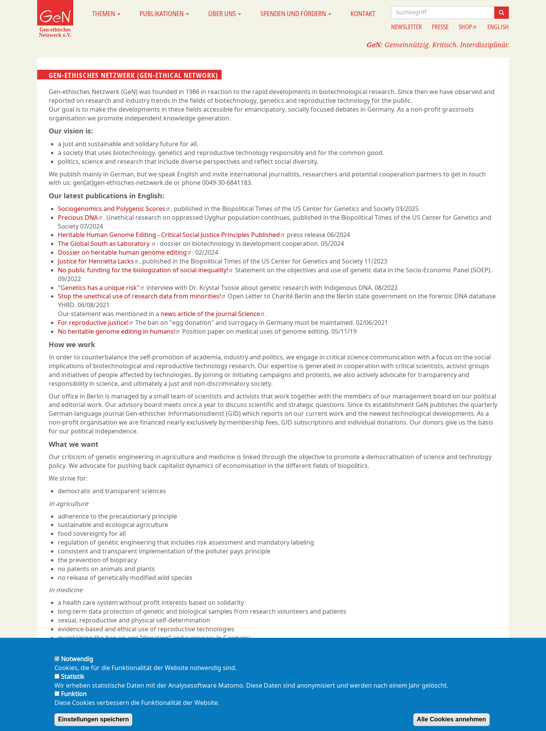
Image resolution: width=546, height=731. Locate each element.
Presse (440, 27)
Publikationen (164, 13)
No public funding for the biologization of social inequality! (146, 270)
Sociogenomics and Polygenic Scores (114, 208)
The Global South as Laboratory (107, 243)
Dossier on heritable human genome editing (125, 252)
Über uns (224, 13)
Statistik (72, 685)
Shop (468, 27)
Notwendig (77, 667)
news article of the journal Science (213, 314)
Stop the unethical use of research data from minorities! (142, 296)
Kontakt (362, 13)
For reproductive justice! (96, 322)
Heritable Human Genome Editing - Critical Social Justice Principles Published (171, 234)
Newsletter (406, 27)
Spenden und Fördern (295, 13)
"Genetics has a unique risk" (101, 287)
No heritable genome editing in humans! (119, 331)
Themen (106, 13)
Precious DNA (80, 217)
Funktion (74, 702)
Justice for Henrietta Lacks (98, 261)
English (498, 27)
